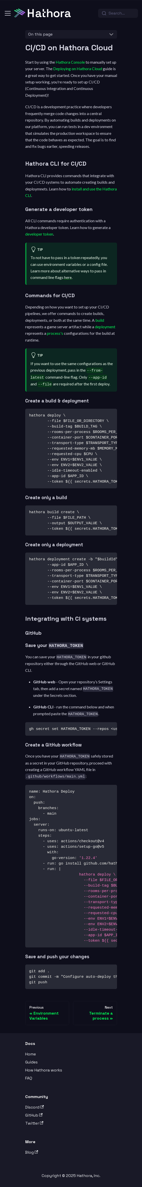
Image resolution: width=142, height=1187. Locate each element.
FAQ (28, 1078)
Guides (31, 1062)
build (99, 320)
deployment (105, 326)
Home (30, 1054)
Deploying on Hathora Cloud (77, 68)
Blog (31, 1152)
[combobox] (118, 13)
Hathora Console (70, 62)
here (68, 277)
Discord (34, 1107)
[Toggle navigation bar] (7, 13)
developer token (39, 234)
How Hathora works (43, 1070)
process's (55, 333)
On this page (40, 34)
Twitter (34, 1123)
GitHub (34, 1115)
